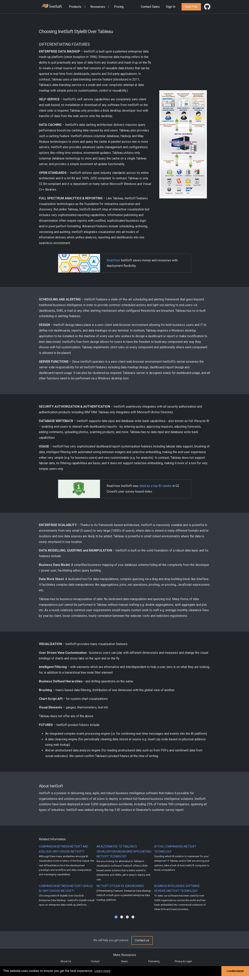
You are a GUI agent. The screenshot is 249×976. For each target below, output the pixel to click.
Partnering (154, 961)
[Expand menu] (84, 7)
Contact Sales (150, 7)
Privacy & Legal (183, 961)
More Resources (124, 955)
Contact (95, 961)
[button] (78, 7)
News (124, 961)
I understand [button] (235, 970)
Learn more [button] (102, 970)
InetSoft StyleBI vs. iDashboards (120, 886)
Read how (113, 260)
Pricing (119, 7)
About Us (65, 961)
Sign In (170, 7)
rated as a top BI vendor (155, 486)
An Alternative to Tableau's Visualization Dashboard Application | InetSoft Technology (123, 851)
